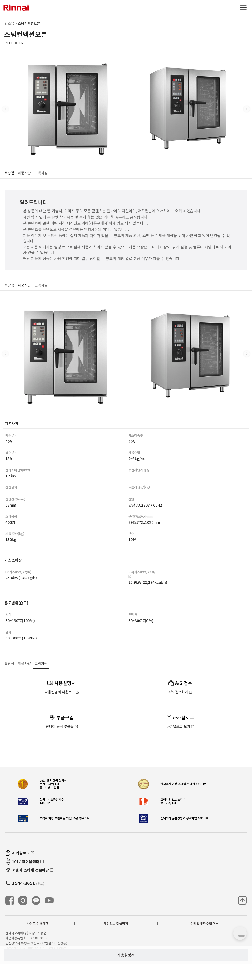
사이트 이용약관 (37, 923)
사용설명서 (126, 955)
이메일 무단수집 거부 (204, 923)
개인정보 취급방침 (116, 923)
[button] (246, 109)
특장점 (9, 172)
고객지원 (41, 172)
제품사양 (24, 172)
